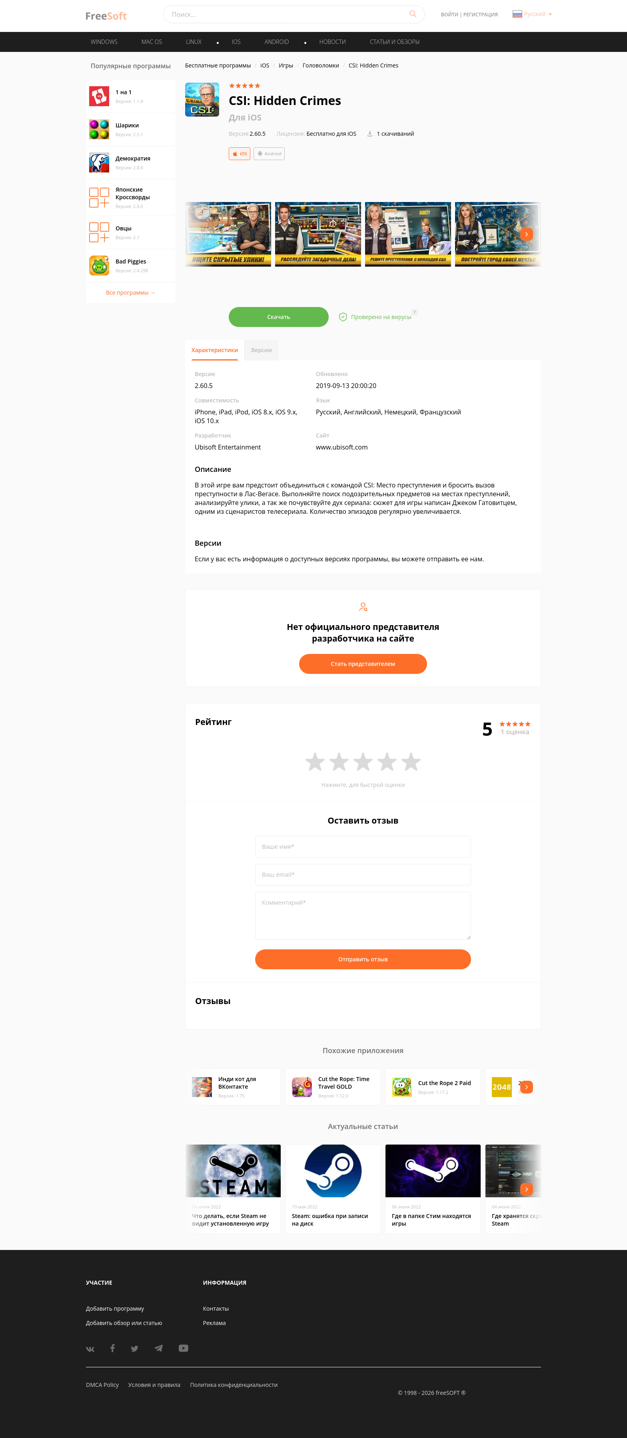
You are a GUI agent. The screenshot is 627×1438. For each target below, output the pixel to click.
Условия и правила (154, 1384)
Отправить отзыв (363, 959)
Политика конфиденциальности (234, 1384)
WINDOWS (104, 42)
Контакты (216, 1308)
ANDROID (277, 42)
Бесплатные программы (218, 65)
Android (269, 154)
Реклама (214, 1323)
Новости (332, 42)
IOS (236, 42)
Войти (449, 14)
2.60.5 (247, 133)
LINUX (193, 42)
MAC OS (152, 42)
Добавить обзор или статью (124, 1323)
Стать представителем (363, 664)
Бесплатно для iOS (332, 133)
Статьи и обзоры (395, 42)
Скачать (278, 317)
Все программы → (131, 292)
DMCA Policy (102, 1384)
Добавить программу (115, 1308)
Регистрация (480, 14)
